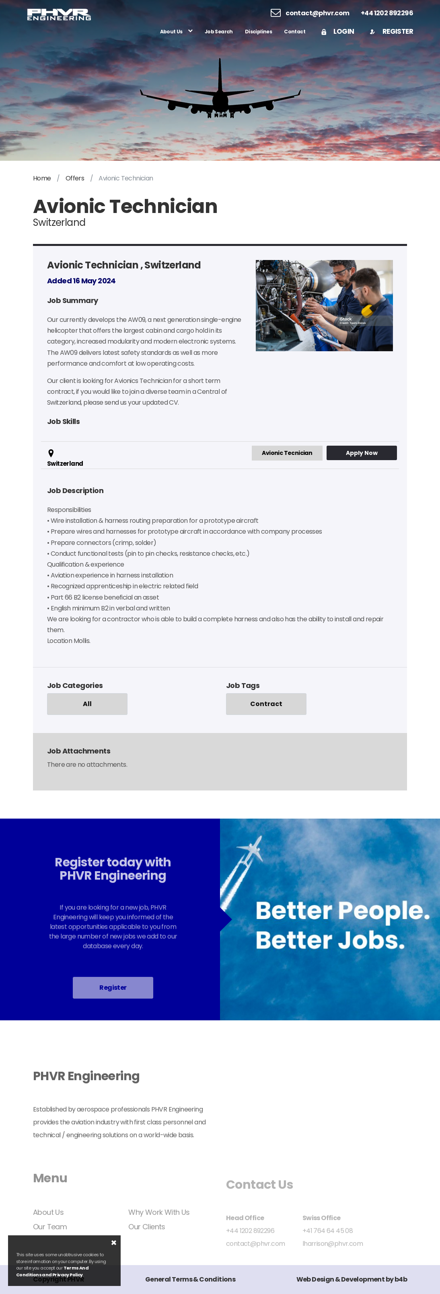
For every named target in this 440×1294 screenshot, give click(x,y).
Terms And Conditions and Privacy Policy (52, 1271)
